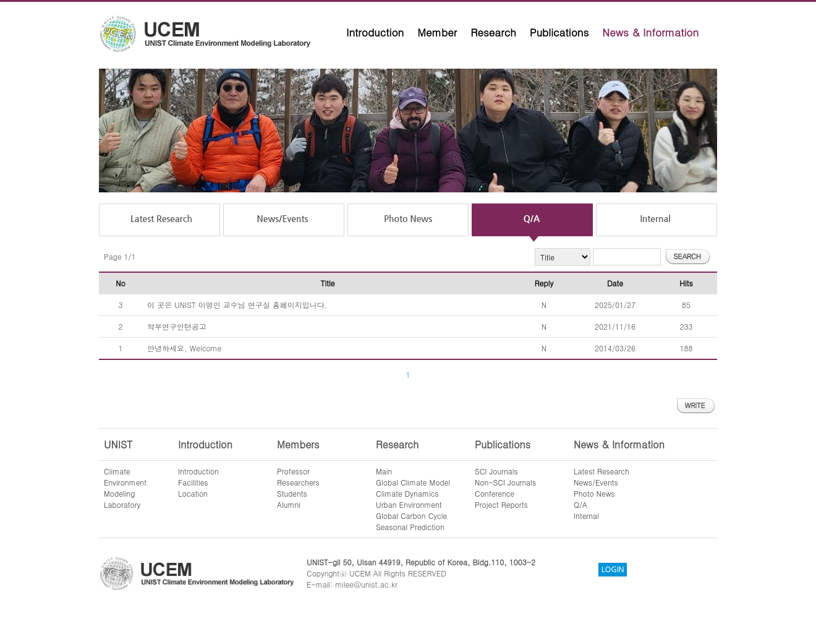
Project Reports (501, 504)
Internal (586, 515)
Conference (494, 493)
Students (292, 493)
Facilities (193, 482)
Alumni (288, 504)
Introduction (375, 32)
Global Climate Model (413, 482)
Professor (293, 471)
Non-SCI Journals (505, 482)
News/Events (596, 482)
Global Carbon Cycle (411, 515)
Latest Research (601, 471)
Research (493, 32)
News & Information (650, 32)
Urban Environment (409, 504)
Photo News (594, 493)
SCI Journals (496, 471)
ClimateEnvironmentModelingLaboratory (125, 488)
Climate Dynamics (407, 493)
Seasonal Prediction (410, 526)
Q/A (580, 504)
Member (437, 32)
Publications (559, 32)
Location (193, 493)
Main (384, 471)
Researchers (298, 482)
